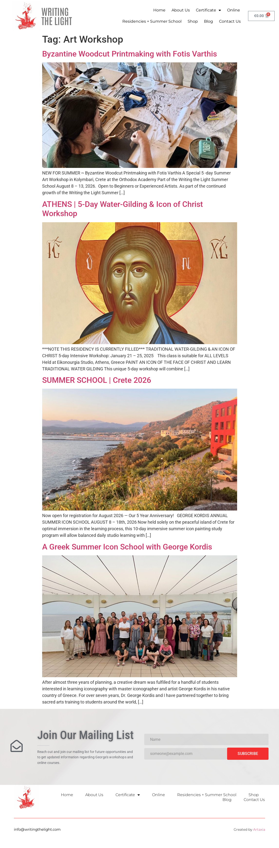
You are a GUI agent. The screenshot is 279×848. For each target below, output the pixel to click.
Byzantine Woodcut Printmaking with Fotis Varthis (129, 53)
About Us (181, 10)
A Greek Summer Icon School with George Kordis (127, 546)
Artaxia (259, 829)
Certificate (208, 10)
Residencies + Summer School (152, 21)
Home (159, 10)
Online (233, 10)
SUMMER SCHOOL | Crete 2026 (96, 380)
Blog (208, 21)
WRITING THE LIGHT (56, 15)
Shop (193, 21)
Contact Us (230, 21)
